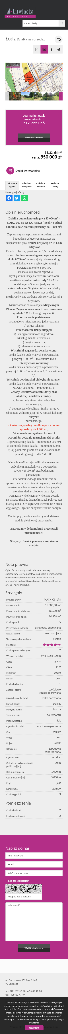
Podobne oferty (55, 185)
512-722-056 (34, 122)
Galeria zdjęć (44, 49)
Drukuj (59, 49)
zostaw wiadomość (34, 137)
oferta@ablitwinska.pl (34, 119)
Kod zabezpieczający (18, 880)
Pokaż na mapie (51, 49)
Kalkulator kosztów (41, 185)
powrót (59, 39)
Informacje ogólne (12, 185)
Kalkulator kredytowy (26, 185)
